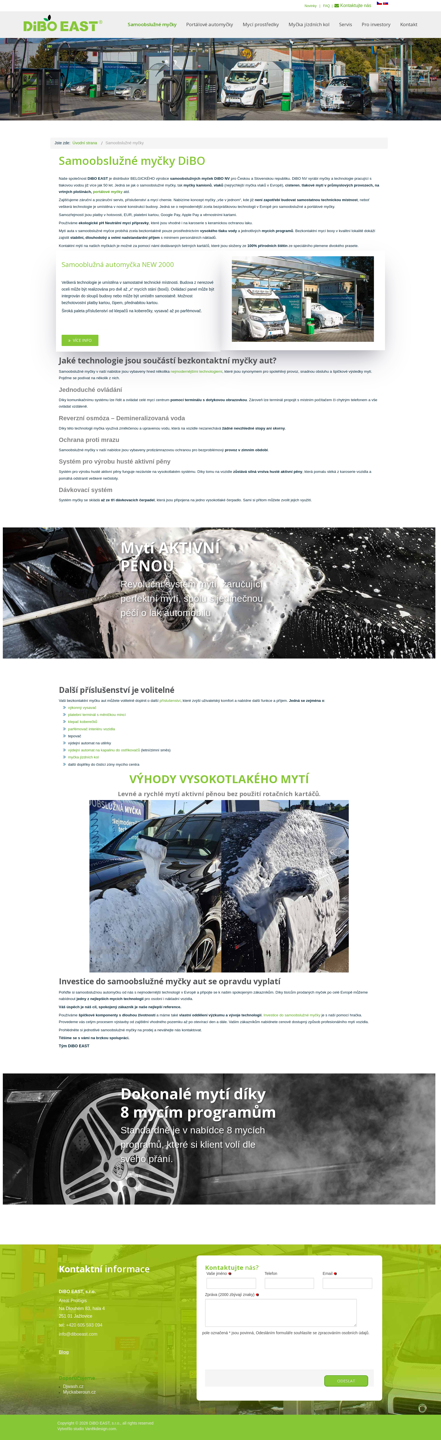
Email (331, 1273)
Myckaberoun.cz (79, 1392)
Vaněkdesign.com (100, 1428)
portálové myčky (107, 192)
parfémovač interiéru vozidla (91, 729)
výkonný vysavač (82, 708)
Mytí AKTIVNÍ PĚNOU (170, 556)
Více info (80, 340)
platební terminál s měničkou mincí (97, 715)
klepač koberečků (82, 722)
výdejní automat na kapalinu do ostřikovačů (104, 750)
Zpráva (233, 1294)
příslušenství (170, 700)
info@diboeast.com (78, 1334)
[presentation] (248, 1347)
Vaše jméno (219, 1273)
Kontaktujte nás (355, 5)
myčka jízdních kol (83, 757)
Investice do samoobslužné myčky (291, 1015)
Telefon (271, 1273)
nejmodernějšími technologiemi (196, 371)
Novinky (311, 6)
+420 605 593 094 (84, 1325)
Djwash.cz (73, 1386)
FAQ (326, 6)
